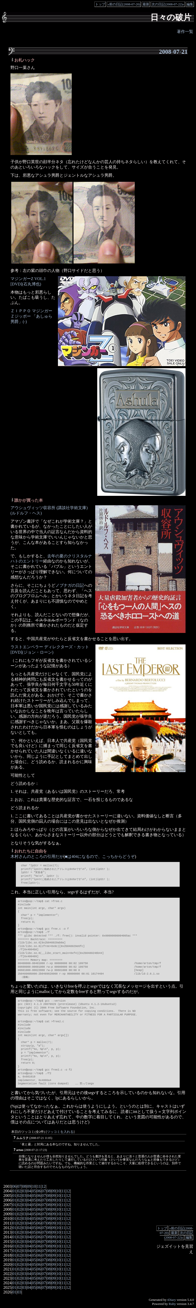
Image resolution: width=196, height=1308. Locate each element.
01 (14, 1191)
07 (19, 1186)
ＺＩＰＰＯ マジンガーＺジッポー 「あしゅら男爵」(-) (31, 316)
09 (29, 1186)
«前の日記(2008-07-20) (124, 4)
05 (34, 1191)
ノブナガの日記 (69, 585)
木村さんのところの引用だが (37, 856)
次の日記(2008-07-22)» (168, 4)
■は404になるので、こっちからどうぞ (100, 856)
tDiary (171, 1300)
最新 (146, 4)
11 (39, 1186)
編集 (190, 4)
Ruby (172, 1304)
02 (19, 1191)
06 (14, 1186)
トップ (100, 4)
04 (29, 1191)
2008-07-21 (173, 51)
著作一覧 (185, 31)
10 (34, 1186)
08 (24, 1186)
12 (44, 1186)
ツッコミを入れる (60, 1132)
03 (24, 1191)
